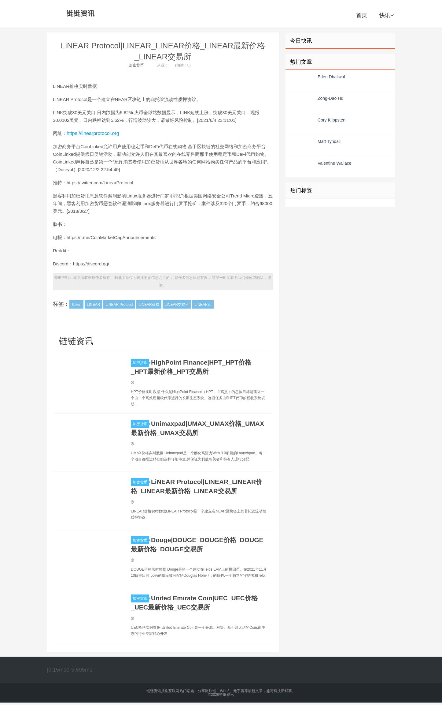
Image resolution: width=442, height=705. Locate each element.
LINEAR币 (202, 304)
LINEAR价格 (148, 304)
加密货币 (136, 65)
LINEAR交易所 (177, 304)
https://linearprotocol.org (93, 133)
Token (76, 304)
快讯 (386, 15)
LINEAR (93, 304)
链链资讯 (79, 14)
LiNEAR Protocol (119, 304)
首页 (361, 15)
